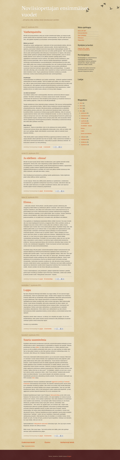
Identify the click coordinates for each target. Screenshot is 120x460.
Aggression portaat (57, 381)
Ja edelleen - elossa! (35, 158)
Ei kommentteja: (48, 191)
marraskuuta (84, 115)
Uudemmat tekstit (28, 442)
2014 (81, 103)
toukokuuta (84, 144)
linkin (33, 378)
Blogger (69, 456)
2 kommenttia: (48, 328)
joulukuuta (84, 113)
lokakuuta (84, 118)
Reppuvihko (81, 40)
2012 (81, 108)
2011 (81, 111)
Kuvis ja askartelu (82, 33)
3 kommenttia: (48, 435)
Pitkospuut (80, 37)
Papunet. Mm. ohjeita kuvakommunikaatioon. (84, 49)
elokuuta (83, 137)
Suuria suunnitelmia (35, 339)
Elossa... (28, 202)
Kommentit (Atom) (30, 446)
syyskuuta (84, 121)
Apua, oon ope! (82, 30)
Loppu (27, 290)
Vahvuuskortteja (54, 395)
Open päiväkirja (82, 35)
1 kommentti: (47, 147)
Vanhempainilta (32, 31)
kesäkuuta (84, 142)
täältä (37, 347)
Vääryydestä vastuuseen (41, 423)
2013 (81, 105)
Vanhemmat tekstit (67, 442)
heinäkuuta (84, 139)
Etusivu (47, 442)
